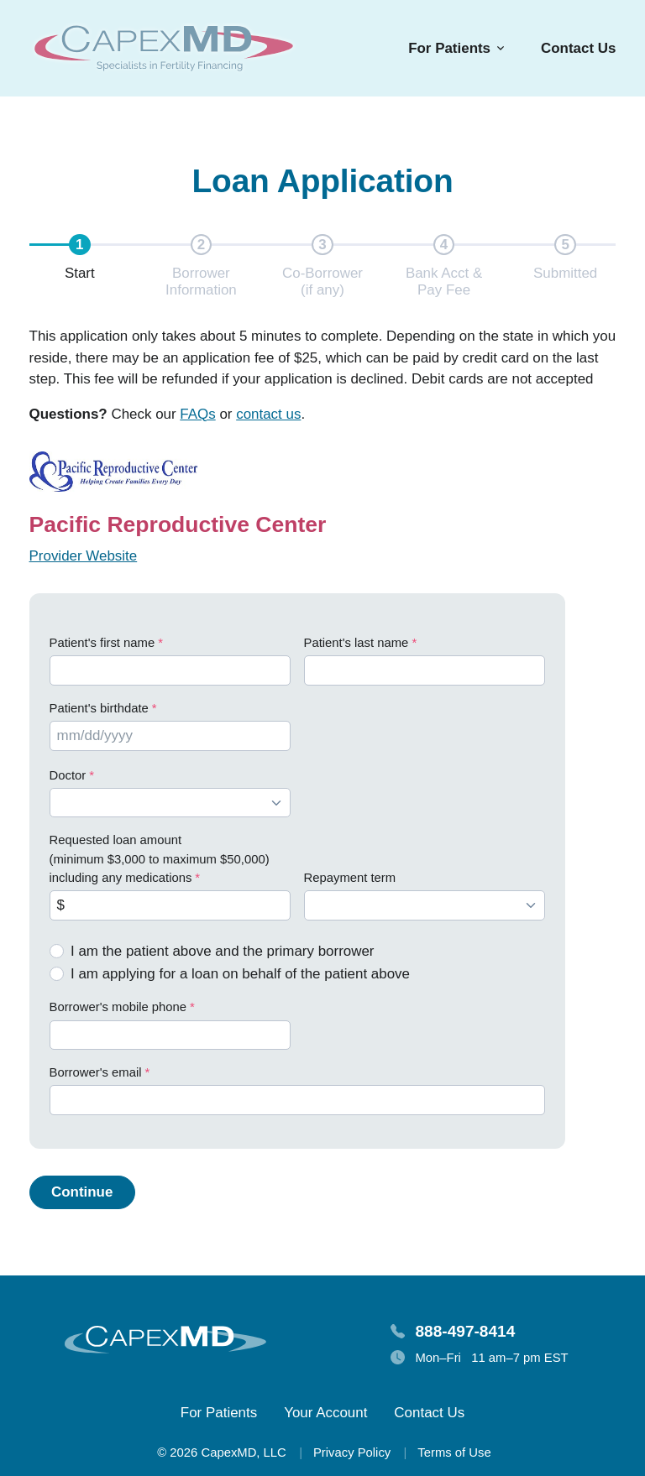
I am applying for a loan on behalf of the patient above (240, 974)
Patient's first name (102, 642)
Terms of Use (453, 1452)
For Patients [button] (449, 48)
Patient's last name (356, 642)
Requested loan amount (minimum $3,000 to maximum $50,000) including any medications (160, 858)
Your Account (325, 1413)
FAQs (197, 414)
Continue (82, 1192)
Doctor (68, 775)
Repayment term (350, 877)
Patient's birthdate (99, 708)
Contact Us (578, 48)
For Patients (219, 1413)
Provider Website (83, 556)
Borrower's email (96, 1072)
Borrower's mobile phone (118, 1007)
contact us (268, 414)
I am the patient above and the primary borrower (223, 951)
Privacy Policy (352, 1452)
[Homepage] (163, 48)
